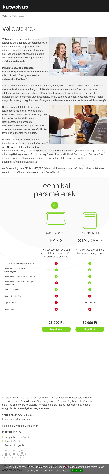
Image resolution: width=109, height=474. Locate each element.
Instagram (32, 426)
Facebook (7, 426)
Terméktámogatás (14, 445)
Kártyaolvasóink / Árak (17, 437)
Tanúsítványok (12, 441)
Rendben (77, 470)
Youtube (20, 426)
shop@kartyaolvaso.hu (22, 419)
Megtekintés (56, 329)
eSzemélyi (11, 147)
